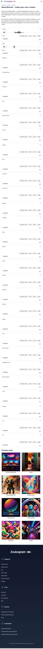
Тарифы (3, 582)
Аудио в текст (4, 567)
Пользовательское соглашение (9, 632)
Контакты (3, 593)
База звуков (4, 576)
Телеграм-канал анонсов (7, 615)
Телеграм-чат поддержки (7, 612)
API (2, 570)
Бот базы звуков (5, 579)
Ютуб (2, 618)
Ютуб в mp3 (4, 573)
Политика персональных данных (9, 635)
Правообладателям (6, 629)
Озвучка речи (4, 564)
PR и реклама (4, 598)
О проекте (3, 595)
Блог (2, 601)
